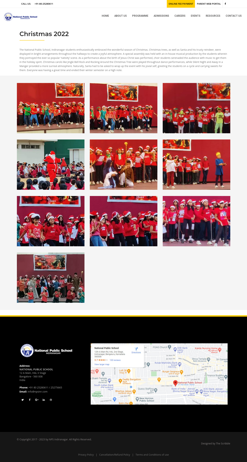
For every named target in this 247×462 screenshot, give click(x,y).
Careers (179, 15)
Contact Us (234, 15)
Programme (140, 15)
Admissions (161, 15)
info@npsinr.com (37, 391)
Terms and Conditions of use (152, 454)
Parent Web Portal (209, 3)
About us (120, 15)
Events (195, 15)
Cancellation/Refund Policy (114, 454)
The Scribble (223, 443)
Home (105, 15)
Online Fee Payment (181, 3)
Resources (213, 15)
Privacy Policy (86, 454)
